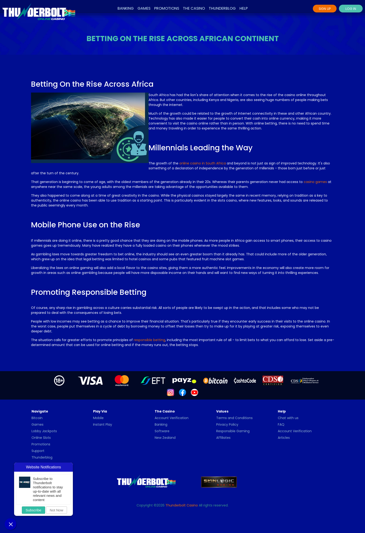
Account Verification (171, 418)
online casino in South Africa (202, 163)
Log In (350, 8)
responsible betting (149, 340)
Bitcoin (37, 418)
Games (143, 8)
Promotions (166, 8)
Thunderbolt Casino (181, 505)
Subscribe (33, 510)
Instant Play (102, 424)
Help (243, 8)
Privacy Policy (227, 424)
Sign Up (325, 8)
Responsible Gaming (233, 431)
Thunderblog (222, 8)
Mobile (98, 418)
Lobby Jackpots (44, 431)
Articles (284, 437)
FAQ (281, 424)
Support (37, 450)
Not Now (56, 510)
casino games (315, 181)
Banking (126, 8)
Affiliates (223, 437)
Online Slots (41, 437)
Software (162, 431)
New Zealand (165, 437)
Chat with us (288, 418)
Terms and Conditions (234, 418)
